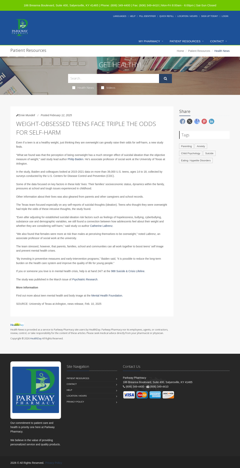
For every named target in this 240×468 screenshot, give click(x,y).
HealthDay (36, 338)
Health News (83, 87)
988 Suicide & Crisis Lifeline (127, 271)
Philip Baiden (75, 159)
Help (133, 16)
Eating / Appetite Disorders (196, 160)
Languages (119, 16)
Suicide (209, 153)
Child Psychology (190, 153)
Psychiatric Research (85, 279)
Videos (108, 87)
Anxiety (201, 146)
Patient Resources (185, 41)
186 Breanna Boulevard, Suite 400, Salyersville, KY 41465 (61, 5)
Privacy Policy (75, 402)
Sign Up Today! (209, 16)
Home (180, 50)
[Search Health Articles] (113, 78)
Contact (217, 41)
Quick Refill (166, 16)
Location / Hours (188, 16)
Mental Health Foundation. (107, 295)
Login (225, 16)
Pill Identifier (147, 16)
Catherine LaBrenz (101, 225)
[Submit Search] (165, 78)
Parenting (186, 146)
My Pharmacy (149, 41)
